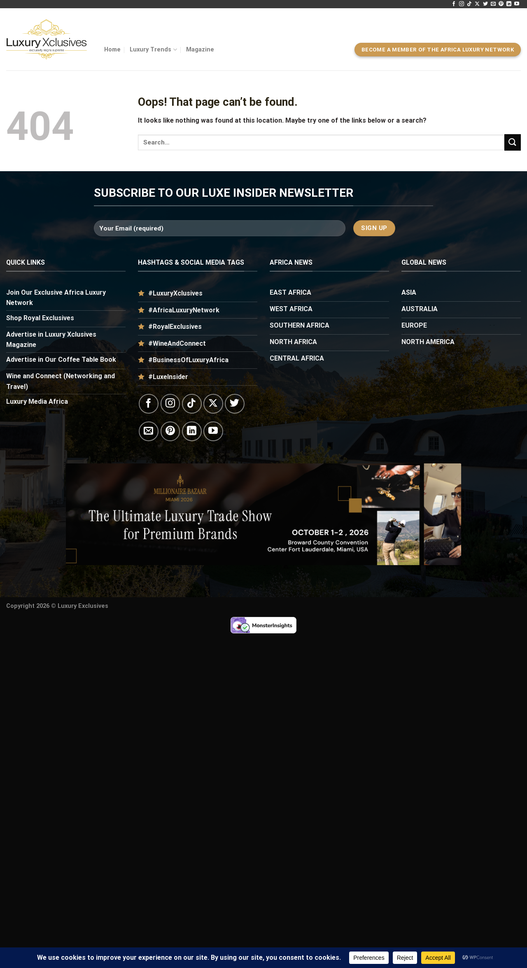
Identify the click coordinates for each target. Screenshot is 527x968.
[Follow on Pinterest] (501, 4)
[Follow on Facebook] (453, 4)
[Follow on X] (477, 4)
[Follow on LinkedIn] (508, 4)
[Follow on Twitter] (485, 4)
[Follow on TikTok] (469, 4)
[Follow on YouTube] (516, 4)
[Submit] (512, 142)
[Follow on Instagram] (461, 4)
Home (112, 49)
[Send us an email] (493, 4)
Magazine (200, 49)
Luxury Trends (153, 50)
